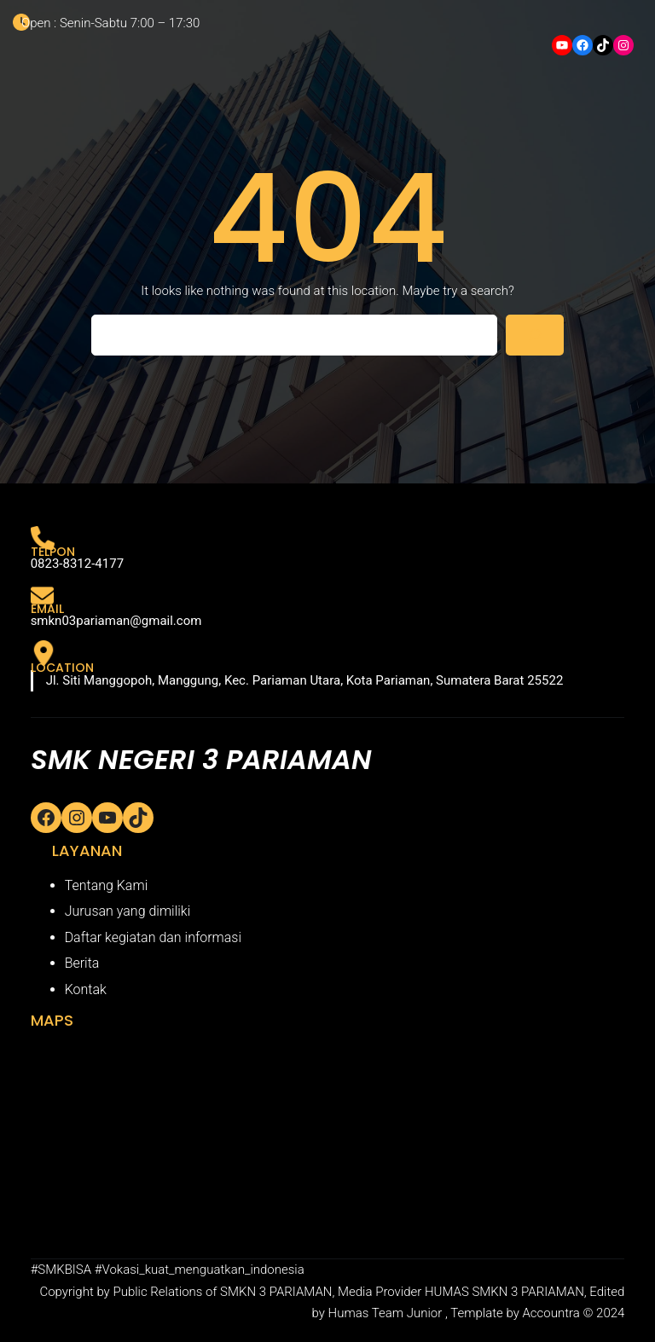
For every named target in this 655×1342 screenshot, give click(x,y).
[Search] (535, 335)
